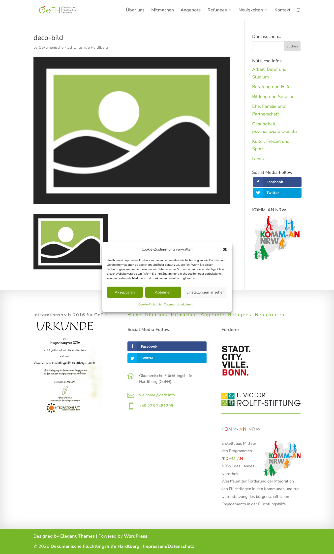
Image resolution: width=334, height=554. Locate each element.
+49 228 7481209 (156, 405)
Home (134, 315)
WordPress (135, 536)
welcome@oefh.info (157, 395)
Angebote (191, 10)
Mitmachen (162, 10)
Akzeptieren (125, 292)
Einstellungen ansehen (205, 292)
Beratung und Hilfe (271, 87)
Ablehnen (163, 292)
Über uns (135, 10)
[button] (224, 249)
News (258, 159)
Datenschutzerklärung (178, 305)
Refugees (217, 10)
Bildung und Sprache (273, 97)
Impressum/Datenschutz (168, 546)
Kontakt (282, 10)
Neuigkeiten (251, 10)
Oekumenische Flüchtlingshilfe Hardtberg (73, 47)
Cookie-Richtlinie (149, 305)
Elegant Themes (77, 536)
